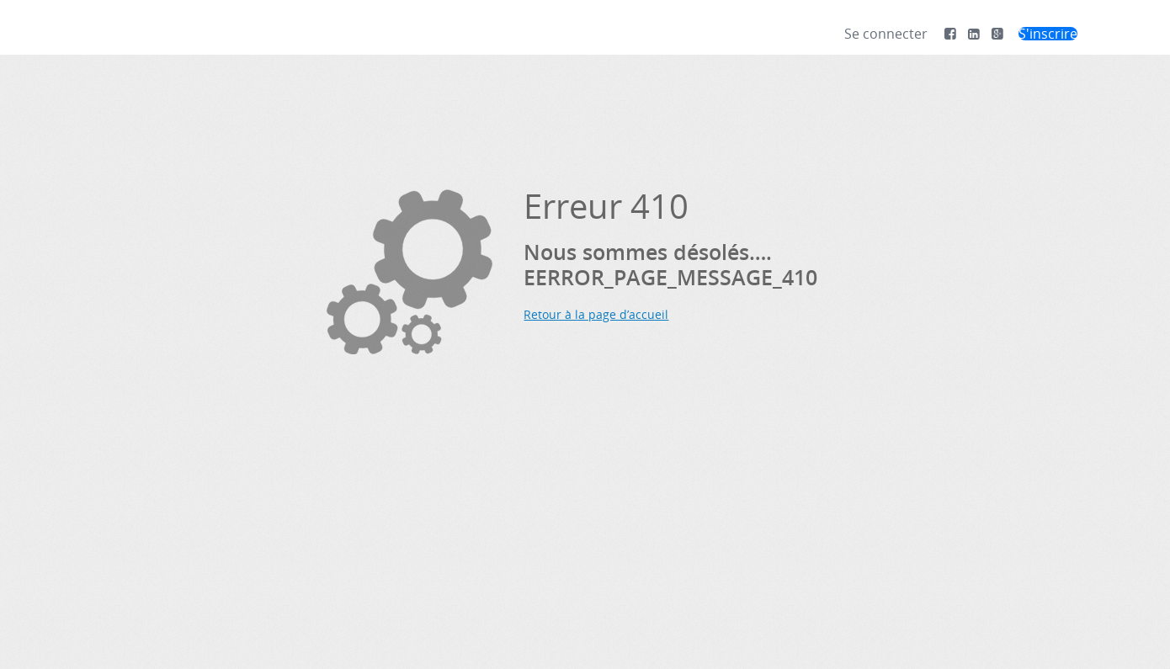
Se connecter (886, 33)
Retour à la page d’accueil (596, 314)
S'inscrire (1047, 33)
